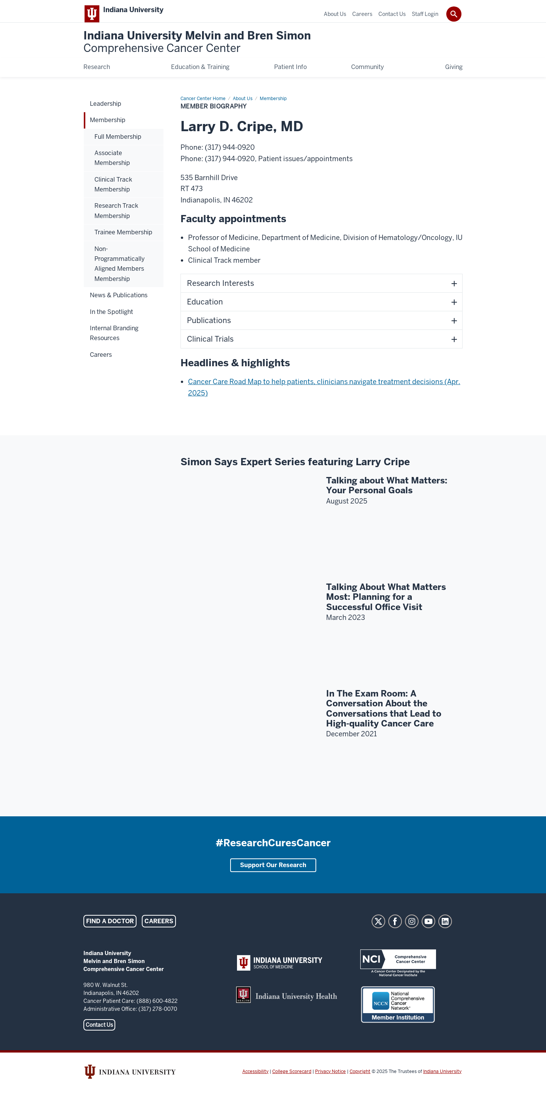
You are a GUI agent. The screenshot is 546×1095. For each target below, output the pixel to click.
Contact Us (99, 1032)
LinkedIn (445, 929)
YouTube (428, 929)
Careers (158, 929)
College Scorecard (291, 1079)
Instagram (412, 929)
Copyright (360, 1079)
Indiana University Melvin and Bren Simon (197, 50)
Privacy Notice (330, 1079)
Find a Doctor (110, 929)
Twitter (378, 929)
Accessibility (255, 1079)
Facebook (395, 929)
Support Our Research (273, 873)
